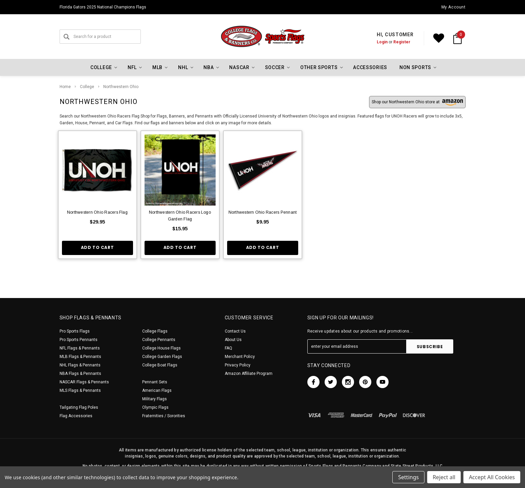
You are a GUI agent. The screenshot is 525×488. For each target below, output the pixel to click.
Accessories (370, 67)
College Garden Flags (162, 356)
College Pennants (158, 339)
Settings (408, 477)
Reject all (444, 477)
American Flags (157, 390)
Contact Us (235, 331)
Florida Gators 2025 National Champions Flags (103, 7)
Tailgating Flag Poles (79, 407)
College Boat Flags (159, 365)
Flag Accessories (76, 415)
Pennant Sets (154, 382)
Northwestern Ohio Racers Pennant (262, 212)
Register (401, 42)
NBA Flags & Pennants (80, 373)
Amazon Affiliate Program (248, 373)
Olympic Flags (155, 407)
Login (382, 42)
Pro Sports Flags (75, 331)
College (87, 86)
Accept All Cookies (492, 477)
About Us (233, 339)
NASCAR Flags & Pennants (84, 382)
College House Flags (161, 348)
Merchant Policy (240, 356)
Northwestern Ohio (120, 86)
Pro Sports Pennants (78, 339)
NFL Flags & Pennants (80, 348)
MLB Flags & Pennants (80, 356)
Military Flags (154, 399)
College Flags (155, 331)
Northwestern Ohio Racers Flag (97, 212)
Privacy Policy (237, 365)
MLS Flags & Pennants (80, 390)
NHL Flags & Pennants (80, 365)
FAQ (228, 348)
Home (65, 86)
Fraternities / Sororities (163, 415)
